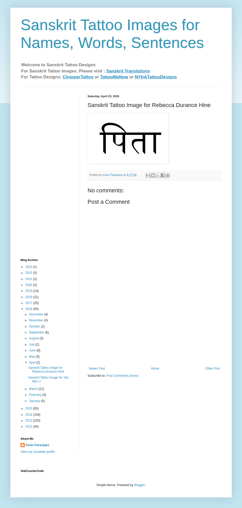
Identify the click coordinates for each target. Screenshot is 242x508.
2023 (29, 267)
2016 (29, 309)
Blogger (139, 485)
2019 (29, 291)
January (35, 401)
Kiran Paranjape (37, 445)
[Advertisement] (155, 341)
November (36, 320)
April (32, 362)
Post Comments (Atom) (122, 376)
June (33, 350)
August (34, 338)
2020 (29, 285)
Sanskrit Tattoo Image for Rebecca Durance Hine (46, 369)
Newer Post (97, 368)
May (32, 356)
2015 (29, 408)
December (36, 314)
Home (155, 368)
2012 (29, 426)
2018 (29, 297)
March (34, 389)
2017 (29, 303)
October (35, 326)
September (37, 332)
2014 (29, 414)
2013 (29, 420)
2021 (29, 279)
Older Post (212, 368)
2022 (29, 273)
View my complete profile (38, 452)
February (35, 395)
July (32, 344)
